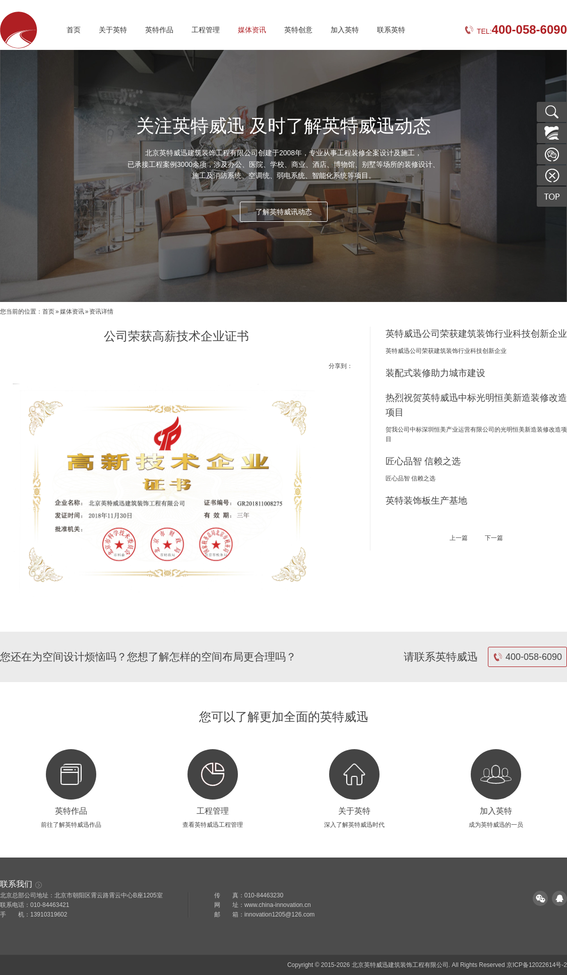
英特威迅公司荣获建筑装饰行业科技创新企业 (476, 334)
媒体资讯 (252, 30)
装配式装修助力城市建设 (435, 373)
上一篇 (459, 537)
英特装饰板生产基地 (426, 501)
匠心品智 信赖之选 (423, 461)
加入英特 (345, 30)
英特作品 (159, 30)
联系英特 (391, 30)
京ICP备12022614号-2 (537, 964)
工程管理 (206, 30)
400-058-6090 (527, 657)
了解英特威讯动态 (284, 212)
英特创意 (298, 30)
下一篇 (494, 537)
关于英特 (113, 30)
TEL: (515, 31)
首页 (74, 30)
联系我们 (21, 884)
